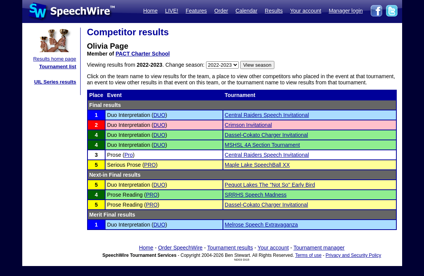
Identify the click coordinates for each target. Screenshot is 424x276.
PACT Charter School (142, 54)
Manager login (346, 11)
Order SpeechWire (180, 248)
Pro (128, 155)
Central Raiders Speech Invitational (267, 115)
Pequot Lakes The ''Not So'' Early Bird (270, 185)
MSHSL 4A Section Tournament (262, 145)
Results (274, 11)
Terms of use (308, 255)
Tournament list (57, 66)
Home (150, 11)
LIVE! (171, 11)
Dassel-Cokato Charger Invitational (266, 135)
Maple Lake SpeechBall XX (257, 165)
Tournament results (230, 248)
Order (221, 11)
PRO (150, 165)
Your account (305, 11)
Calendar (246, 11)
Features (196, 11)
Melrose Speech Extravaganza (261, 225)
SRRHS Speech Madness (256, 195)
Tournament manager (319, 248)
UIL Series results (55, 82)
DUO (159, 115)
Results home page (54, 59)
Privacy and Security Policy (353, 255)
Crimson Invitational (248, 125)
